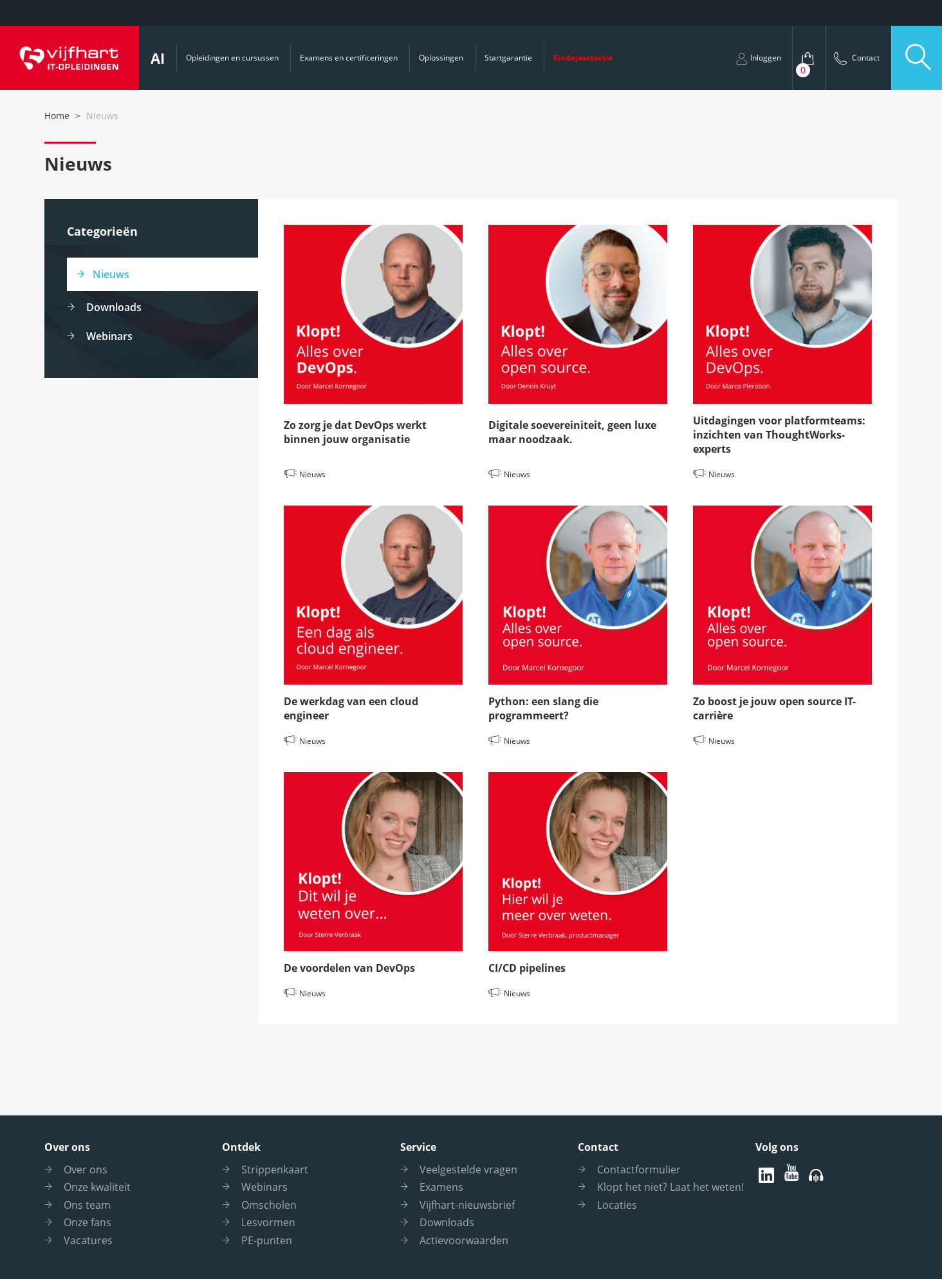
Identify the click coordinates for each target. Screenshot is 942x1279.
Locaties (617, 1205)
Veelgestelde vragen (468, 1169)
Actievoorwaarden (464, 1240)
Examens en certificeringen (349, 57)
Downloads (114, 307)
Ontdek (241, 1147)
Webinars (109, 336)
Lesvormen (268, 1222)
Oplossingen (441, 57)
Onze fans (87, 1222)
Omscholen (269, 1205)
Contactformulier (639, 1169)
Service (418, 1147)
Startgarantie (508, 57)
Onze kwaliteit (97, 1187)
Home (56, 115)
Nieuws (111, 274)
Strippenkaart (274, 1169)
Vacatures (88, 1240)
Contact (598, 1147)
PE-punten (266, 1240)
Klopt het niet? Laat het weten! (670, 1187)
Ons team (87, 1205)
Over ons (67, 1147)
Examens (441, 1187)
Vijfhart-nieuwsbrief (467, 1205)
